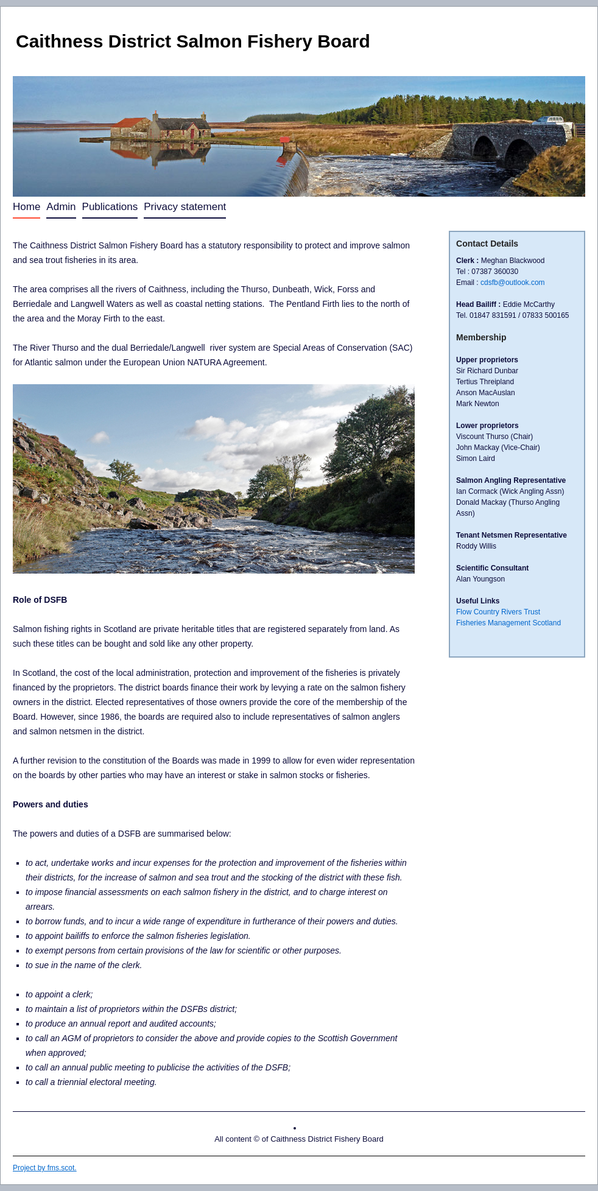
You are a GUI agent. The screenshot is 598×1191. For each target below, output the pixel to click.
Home (26, 207)
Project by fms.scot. (45, 1168)
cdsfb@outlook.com (512, 282)
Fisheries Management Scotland (508, 623)
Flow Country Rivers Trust (498, 612)
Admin (61, 207)
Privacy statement (185, 207)
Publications (110, 207)
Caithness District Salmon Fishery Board (193, 41)
